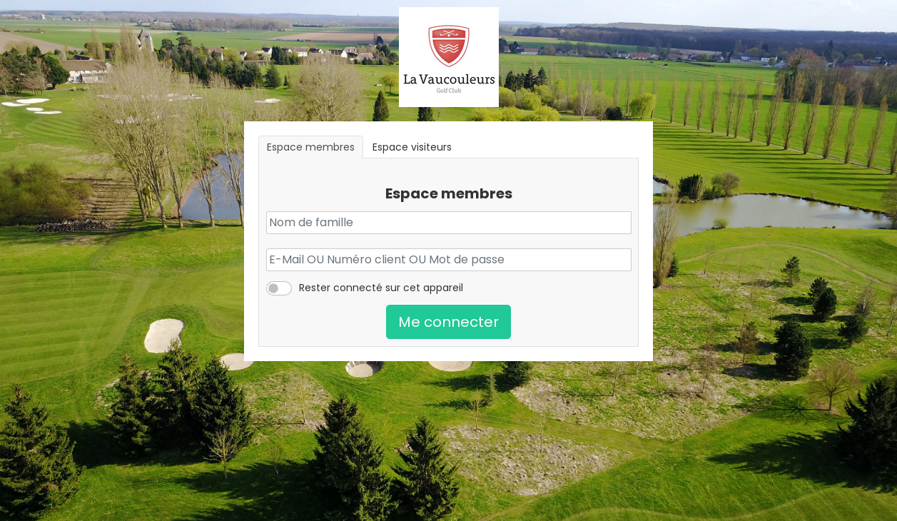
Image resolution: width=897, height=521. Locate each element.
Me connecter (448, 322)
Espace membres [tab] (311, 147)
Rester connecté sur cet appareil (381, 287)
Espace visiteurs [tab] (412, 147)
